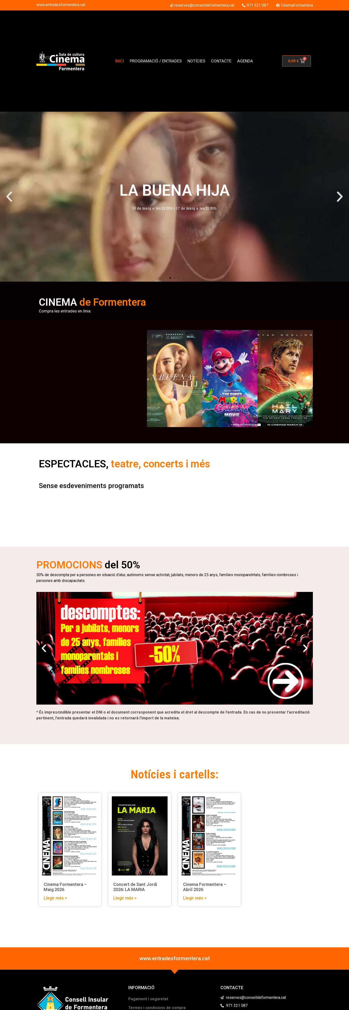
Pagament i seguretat (148, 999)
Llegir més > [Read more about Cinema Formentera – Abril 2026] (194, 898)
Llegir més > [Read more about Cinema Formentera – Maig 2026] (55, 898)
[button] (9, 196)
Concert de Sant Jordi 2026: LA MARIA (135, 887)
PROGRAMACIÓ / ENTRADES (156, 61)
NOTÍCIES (196, 61)
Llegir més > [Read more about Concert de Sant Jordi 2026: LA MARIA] (125, 898)
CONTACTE (221, 61)
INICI (119, 61)
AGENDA (245, 61)
